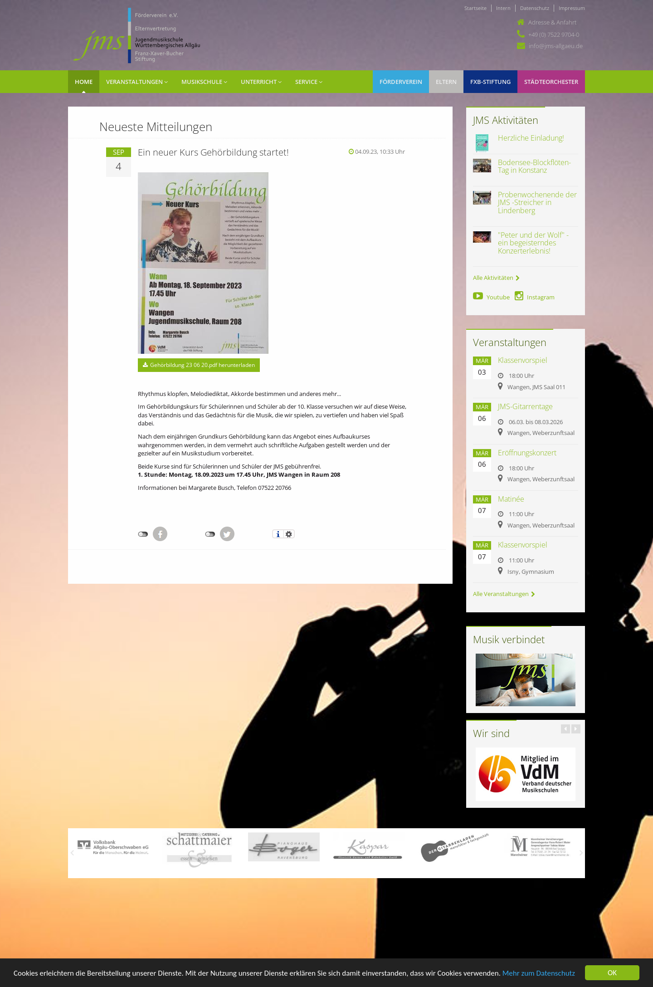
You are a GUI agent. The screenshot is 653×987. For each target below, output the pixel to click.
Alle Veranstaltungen (504, 594)
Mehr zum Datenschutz (538, 973)
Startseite (475, 8)
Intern (503, 8)
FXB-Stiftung (490, 82)
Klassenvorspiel (522, 360)
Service (308, 82)
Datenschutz (534, 8)
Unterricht (261, 82)
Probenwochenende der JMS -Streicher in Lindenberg (537, 202)
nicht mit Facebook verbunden (143, 534)
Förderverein (401, 82)
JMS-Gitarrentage (525, 406)
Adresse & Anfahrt (552, 22)
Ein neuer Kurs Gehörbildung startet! (213, 152)
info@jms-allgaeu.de (556, 46)
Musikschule (204, 82)
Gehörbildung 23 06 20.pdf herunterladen (199, 365)
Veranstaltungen (137, 82)
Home (84, 82)
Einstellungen (289, 533)
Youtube (491, 297)
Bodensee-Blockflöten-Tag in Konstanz (534, 166)
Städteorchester (551, 82)
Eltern (446, 82)
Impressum (572, 8)
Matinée (511, 499)
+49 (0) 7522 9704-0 (553, 34)
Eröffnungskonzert (527, 453)
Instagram (535, 297)
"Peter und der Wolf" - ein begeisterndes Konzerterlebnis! (533, 243)
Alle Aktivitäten (496, 278)
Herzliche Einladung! (531, 138)
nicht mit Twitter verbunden (210, 534)
